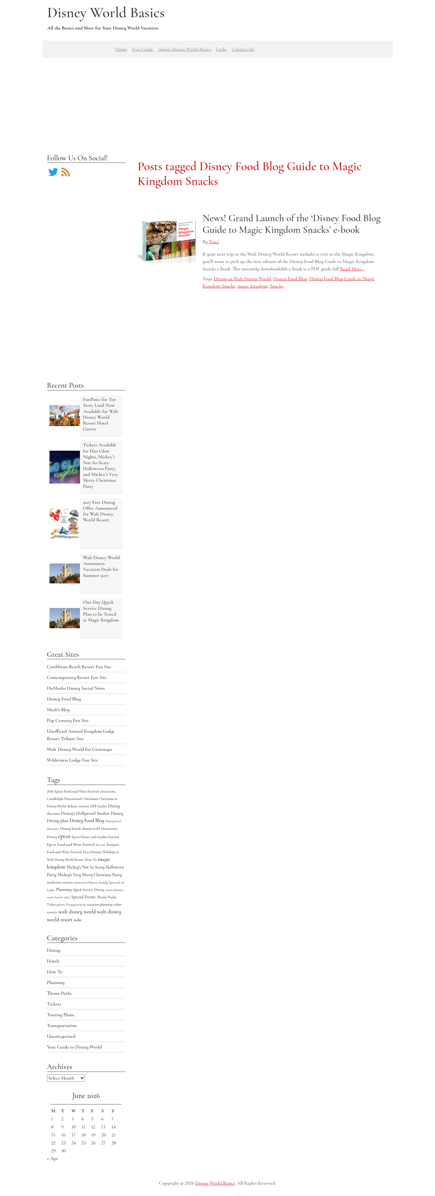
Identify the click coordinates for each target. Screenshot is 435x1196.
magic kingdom (252, 286)
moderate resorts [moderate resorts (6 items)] (60, 882)
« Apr (52, 1158)
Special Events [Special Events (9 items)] (83, 897)
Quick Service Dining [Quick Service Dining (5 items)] (88, 890)
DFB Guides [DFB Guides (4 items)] (98, 806)
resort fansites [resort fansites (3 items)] (114, 890)
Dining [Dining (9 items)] (114, 806)
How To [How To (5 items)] (91, 859)
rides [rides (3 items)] (67, 897)
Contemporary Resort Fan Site (77, 677)
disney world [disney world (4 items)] (91, 828)
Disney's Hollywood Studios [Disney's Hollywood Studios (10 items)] (85, 813)
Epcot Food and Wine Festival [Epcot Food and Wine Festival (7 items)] (71, 844)
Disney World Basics (106, 13)
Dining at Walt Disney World (242, 279)
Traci (214, 242)
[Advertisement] (217, 101)
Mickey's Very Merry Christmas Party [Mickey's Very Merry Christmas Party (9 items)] (89, 874)
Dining (54, 950)
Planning (56, 982)
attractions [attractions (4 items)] (107, 791)
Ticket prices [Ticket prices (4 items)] (56, 904)
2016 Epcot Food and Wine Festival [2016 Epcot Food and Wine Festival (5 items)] (73, 791)
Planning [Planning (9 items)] (63, 889)
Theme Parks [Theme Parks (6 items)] (107, 897)
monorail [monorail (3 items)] (80, 882)
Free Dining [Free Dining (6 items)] (92, 851)
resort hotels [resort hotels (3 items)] (55, 897)
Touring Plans (60, 1015)
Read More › (352, 269)
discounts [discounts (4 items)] (53, 813)
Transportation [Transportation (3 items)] (76, 905)
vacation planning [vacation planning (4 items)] (100, 904)
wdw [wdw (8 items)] (77, 920)
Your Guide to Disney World (74, 1047)
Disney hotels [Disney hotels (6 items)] (70, 828)
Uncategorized (61, 1036)
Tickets (54, 1004)
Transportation (62, 1025)
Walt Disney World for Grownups (79, 749)
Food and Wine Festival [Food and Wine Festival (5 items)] (64, 852)
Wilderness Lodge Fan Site (72, 760)
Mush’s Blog (58, 710)
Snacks (276, 286)
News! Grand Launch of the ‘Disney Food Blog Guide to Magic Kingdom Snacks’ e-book (292, 224)
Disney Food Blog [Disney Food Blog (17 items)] (86, 821)
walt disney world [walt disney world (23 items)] (77, 911)
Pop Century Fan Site (68, 720)
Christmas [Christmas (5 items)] (90, 799)
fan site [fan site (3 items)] (100, 845)
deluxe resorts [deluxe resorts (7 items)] (78, 806)
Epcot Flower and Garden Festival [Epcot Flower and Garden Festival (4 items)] (95, 837)
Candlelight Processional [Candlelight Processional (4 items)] (64, 799)
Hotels (53, 961)
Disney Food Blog (64, 699)
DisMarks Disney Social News (76, 688)
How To (55, 972)
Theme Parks (59, 993)
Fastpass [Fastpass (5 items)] (113, 844)
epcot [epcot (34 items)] (64, 836)
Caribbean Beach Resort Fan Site (79, 667)
